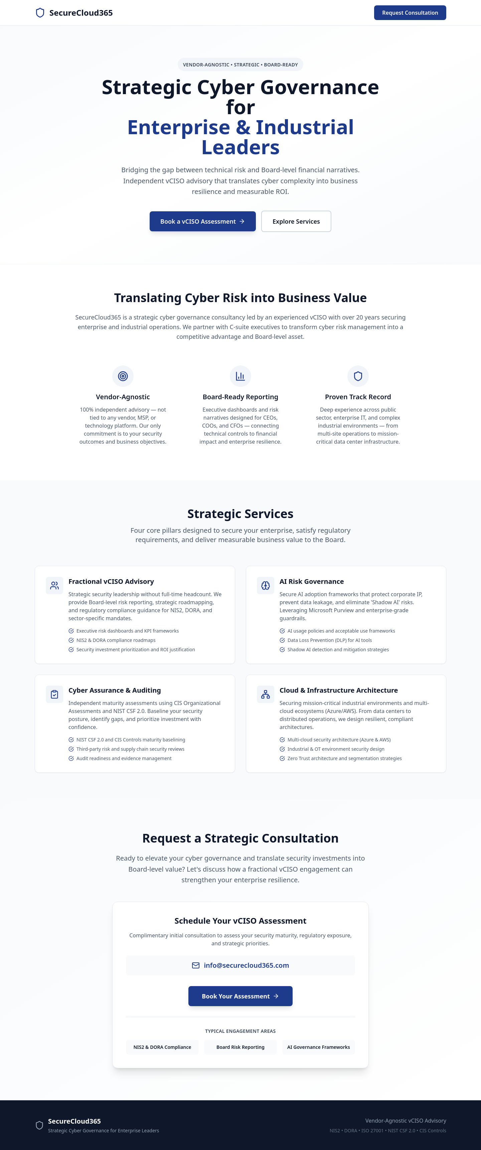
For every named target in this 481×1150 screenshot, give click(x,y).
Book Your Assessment (240, 996)
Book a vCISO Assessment (202, 221)
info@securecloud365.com (246, 965)
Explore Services (296, 221)
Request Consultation (410, 12)
